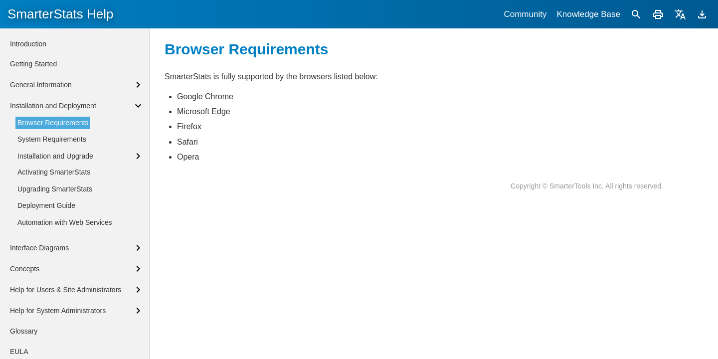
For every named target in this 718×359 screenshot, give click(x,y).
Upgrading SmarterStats (54, 189)
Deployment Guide (46, 205)
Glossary (23, 331)
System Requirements (51, 139)
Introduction (28, 44)
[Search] (636, 14)
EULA (19, 352)
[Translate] (680, 14)
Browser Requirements (52, 123)
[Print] (658, 14)
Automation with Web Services (64, 222)
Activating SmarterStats (53, 172)
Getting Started (33, 64)
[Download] (702, 14)
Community (525, 14)
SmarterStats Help (60, 13)
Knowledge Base (588, 14)
